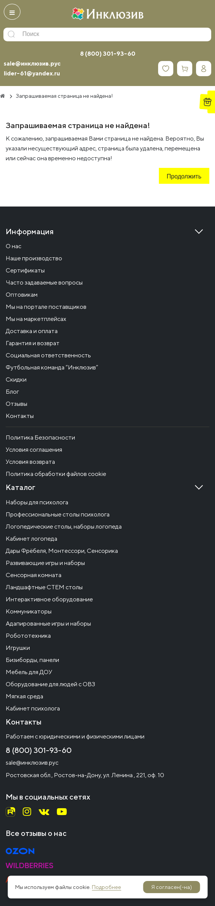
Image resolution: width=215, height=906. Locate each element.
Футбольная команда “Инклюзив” (52, 367)
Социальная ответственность (48, 355)
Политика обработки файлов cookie (56, 473)
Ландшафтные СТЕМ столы (44, 587)
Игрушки (18, 647)
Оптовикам (22, 294)
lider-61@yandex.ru (32, 73)
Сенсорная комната (33, 575)
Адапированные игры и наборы (48, 623)
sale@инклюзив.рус (32, 63)
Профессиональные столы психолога (58, 514)
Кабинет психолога (33, 708)
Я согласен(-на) (171, 887)
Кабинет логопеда (31, 538)
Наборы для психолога (37, 502)
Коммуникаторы (29, 611)
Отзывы (16, 403)
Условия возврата (30, 461)
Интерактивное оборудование (49, 599)
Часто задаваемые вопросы (44, 282)
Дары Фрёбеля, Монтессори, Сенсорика (62, 550)
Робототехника (28, 635)
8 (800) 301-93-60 (107, 53)
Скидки (16, 379)
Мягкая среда (24, 696)
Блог (12, 391)
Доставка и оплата (32, 331)
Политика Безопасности (40, 437)
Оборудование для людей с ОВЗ (50, 684)
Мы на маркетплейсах (36, 318)
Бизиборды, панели (32, 659)
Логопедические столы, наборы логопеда (64, 526)
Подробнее (106, 887)
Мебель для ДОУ (29, 672)
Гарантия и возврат (33, 343)
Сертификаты (25, 270)
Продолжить (184, 177)
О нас (13, 246)
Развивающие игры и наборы (45, 562)
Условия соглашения (34, 449)
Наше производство (34, 258)
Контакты (20, 415)
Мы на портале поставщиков (46, 306)
